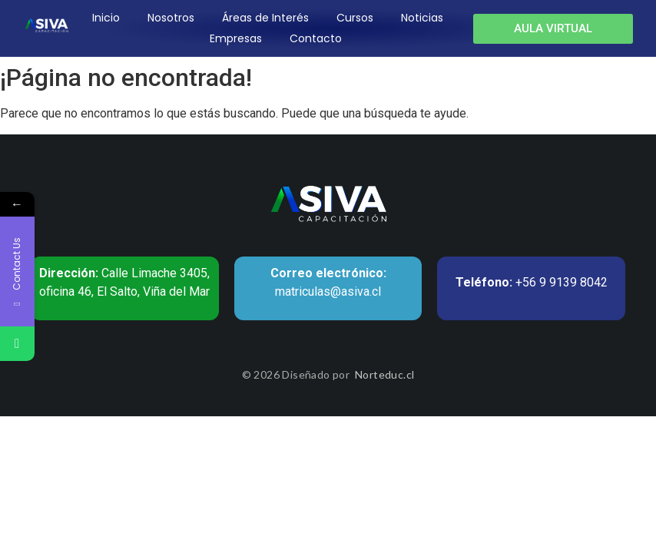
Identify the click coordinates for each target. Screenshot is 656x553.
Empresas (236, 38)
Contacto (316, 38)
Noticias (422, 17)
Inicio (106, 17)
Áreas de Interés (265, 17)
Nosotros (170, 17)
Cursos (354, 17)
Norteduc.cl (384, 374)
